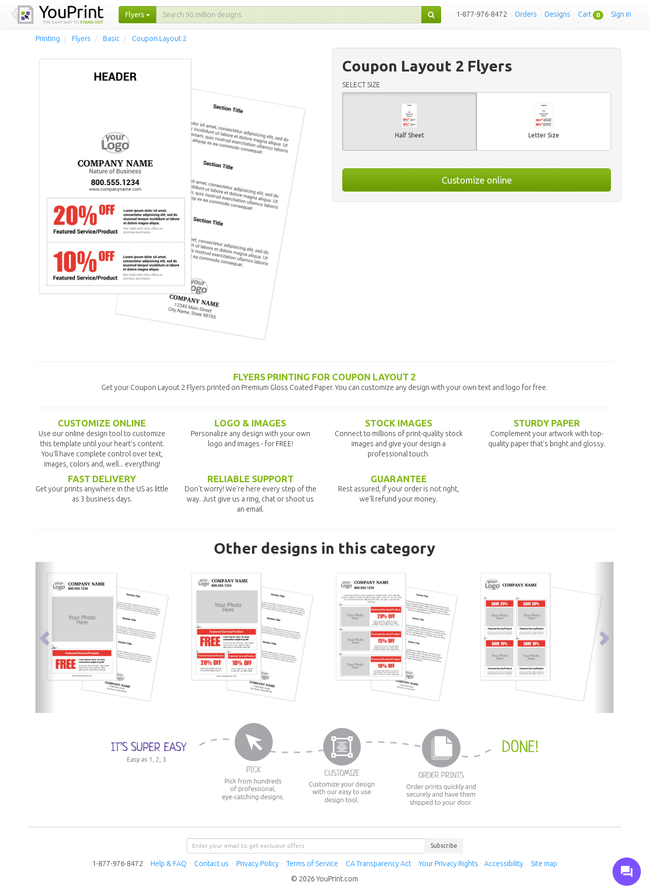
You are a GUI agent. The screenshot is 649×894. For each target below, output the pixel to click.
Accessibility (503, 864)
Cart (584, 14)
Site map (544, 864)
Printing (47, 38)
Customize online (477, 180)
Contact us (211, 864)
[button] (45, 637)
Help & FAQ (169, 864)
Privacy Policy (257, 864)
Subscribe (443, 845)
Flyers (81, 38)
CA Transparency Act (378, 864)
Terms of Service (312, 864)
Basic (111, 38)
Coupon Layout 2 (159, 38)
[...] (289, 14)
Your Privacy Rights (448, 864)
